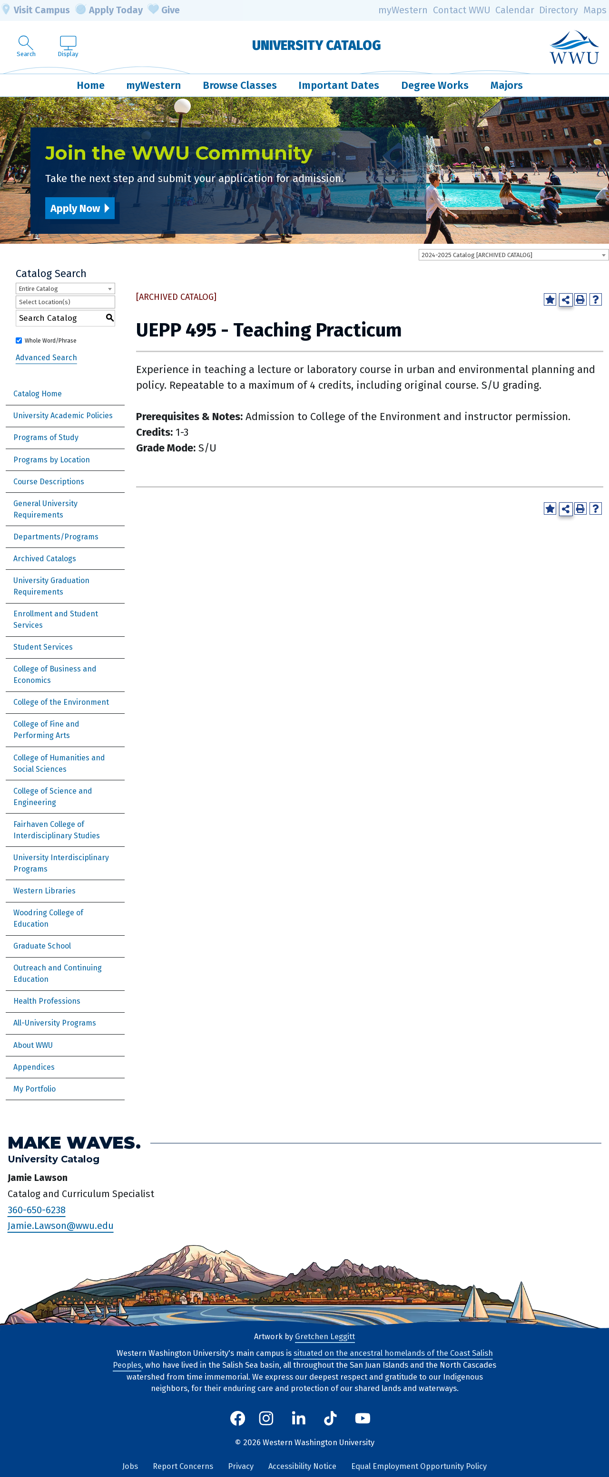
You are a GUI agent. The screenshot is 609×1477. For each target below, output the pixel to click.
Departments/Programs (55, 536)
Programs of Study (46, 437)
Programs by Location (51, 459)
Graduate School (42, 945)
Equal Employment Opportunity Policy (419, 1466)
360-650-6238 (37, 1210)
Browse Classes (240, 85)
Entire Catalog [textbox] (38, 288)
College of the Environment (61, 702)
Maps (595, 10)
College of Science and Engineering (52, 796)
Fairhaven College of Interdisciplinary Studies (56, 830)
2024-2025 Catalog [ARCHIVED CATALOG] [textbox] (477, 255)
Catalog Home (37, 393)
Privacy (241, 1466)
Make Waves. (74, 1142)
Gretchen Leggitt (325, 1336)
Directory (558, 10)
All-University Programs (54, 1022)
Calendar (514, 10)
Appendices (34, 1067)
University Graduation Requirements (51, 586)
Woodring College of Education (48, 918)
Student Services (43, 647)
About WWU (33, 1045)
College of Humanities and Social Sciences (59, 763)
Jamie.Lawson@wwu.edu (61, 1225)
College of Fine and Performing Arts (46, 729)
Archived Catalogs (44, 558)
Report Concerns (183, 1466)
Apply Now (75, 208)
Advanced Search (46, 357)
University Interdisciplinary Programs (61, 863)
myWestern (403, 10)
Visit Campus (35, 10)
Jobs (130, 1466)
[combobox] (514, 254)
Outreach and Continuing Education (57, 973)
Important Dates (338, 85)
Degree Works (435, 85)
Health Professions (46, 1001)
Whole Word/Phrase (51, 340)
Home (91, 85)
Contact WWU (462, 10)
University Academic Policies (63, 415)
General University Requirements (45, 509)
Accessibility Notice (302, 1466)
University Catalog (316, 45)
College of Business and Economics (55, 674)
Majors (507, 85)
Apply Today (109, 10)
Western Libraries (44, 890)
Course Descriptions (48, 481)
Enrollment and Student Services (55, 619)
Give (163, 10)
